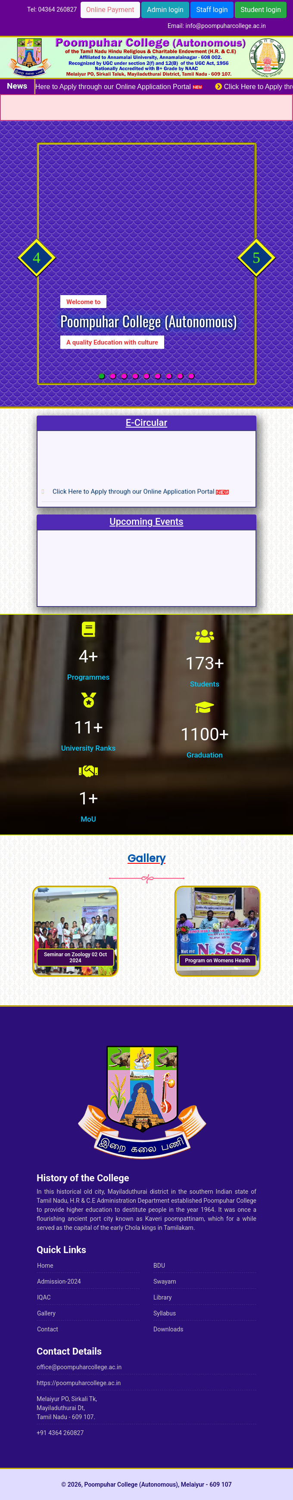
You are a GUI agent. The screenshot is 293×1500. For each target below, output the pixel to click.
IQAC (44, 1297)
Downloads (168, 1329)
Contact (47, 1329)
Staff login (212, 10)
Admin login (165, 10)
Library (162, 1297)
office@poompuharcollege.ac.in (79, 1367)
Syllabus (164, 1313)
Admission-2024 (59, 1281)
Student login (260, 10)
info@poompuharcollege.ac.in (226, 25)
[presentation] (36, 257)
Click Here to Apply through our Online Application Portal (116, 86)
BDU (159, 1265)
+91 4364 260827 (60, 1432)
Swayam (164, 1281)
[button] (101, 376)
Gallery (46, 1313)
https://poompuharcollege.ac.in (79, 1383)
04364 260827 (57, 9)
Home (45, 1265)
